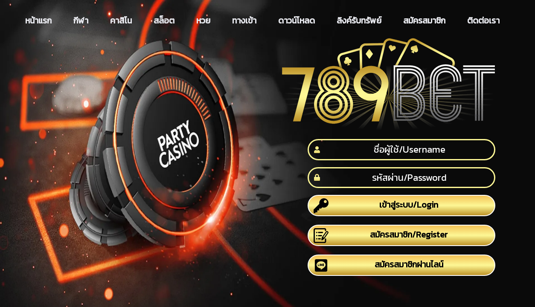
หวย (203, 20)
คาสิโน (121, 20)
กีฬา (80, 20)
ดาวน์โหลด (296, 20)
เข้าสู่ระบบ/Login (376, 205)
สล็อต (164, 20)
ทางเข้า (244, 20)
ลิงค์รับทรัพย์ (359, 20)
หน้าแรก (38, 20)
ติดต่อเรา (483, 20)
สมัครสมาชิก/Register (381, 235)
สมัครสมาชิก (424, 20)
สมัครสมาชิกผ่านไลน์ (378, 265)
